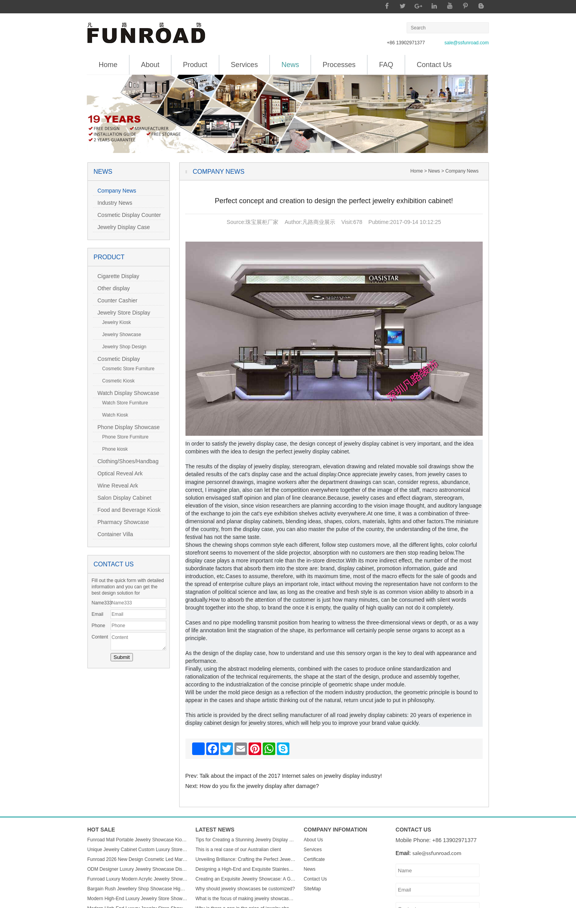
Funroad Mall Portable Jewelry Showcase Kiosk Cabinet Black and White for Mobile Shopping (137, 839)
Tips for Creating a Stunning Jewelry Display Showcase (246, 839)
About (150, 65)
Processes (339, 65)
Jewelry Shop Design (122, 346)
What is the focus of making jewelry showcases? (246, 898)
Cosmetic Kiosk (116, 381)
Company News (114, 190)
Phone (98, 625)
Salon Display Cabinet (122, 498)
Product (195, 65)
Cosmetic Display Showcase (116, 360)
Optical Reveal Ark (118, 473)
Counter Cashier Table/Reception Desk (119, 301)
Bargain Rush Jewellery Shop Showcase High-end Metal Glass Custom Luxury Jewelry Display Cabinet (137, 889)
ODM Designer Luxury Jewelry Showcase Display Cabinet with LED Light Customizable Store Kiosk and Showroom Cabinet (137, 869)
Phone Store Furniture (123, 437)
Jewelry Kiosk (114, 322)
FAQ (386, 65)
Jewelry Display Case (121, 227)
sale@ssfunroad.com (467, 42)
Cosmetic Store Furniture (126, 368)
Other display (111, 288)
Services (244, 65)
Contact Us (434, 65)
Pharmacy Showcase (121, 522)
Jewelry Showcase (119, 334)
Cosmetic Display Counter (127, 215)
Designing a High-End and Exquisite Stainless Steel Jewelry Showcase (246, 869)
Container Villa (113, 534)
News (290, 62)
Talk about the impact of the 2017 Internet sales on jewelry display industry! (291, 776)
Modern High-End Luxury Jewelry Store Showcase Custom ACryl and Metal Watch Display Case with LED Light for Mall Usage (137, 898)
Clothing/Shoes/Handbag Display (126, 462)
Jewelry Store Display (122, 312)
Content (100, 637)
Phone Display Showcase (126, 427)
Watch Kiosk (113, 415)
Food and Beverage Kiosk (127, 510)
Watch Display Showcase (126, 393)
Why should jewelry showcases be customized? (245, 889)
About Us (313, 839)
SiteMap (312, 889)
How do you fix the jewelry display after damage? (259, 786)
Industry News (113, 203)
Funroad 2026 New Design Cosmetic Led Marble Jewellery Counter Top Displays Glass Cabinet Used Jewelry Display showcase (137, 859)
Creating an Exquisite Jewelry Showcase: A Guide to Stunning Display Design (246, 879)
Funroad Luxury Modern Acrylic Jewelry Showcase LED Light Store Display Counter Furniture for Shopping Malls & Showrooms (137, 879)
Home (108, 65)
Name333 (101, 603)
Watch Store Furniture (123, 403)
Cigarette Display (116, 276)
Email (98, 614)
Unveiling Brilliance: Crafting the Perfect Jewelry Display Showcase (246, 859)
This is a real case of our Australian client (238, 849)
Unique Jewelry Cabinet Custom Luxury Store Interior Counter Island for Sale (137, 849)
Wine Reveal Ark (115, 485)
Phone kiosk (113, 449)
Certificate (314, 859)
